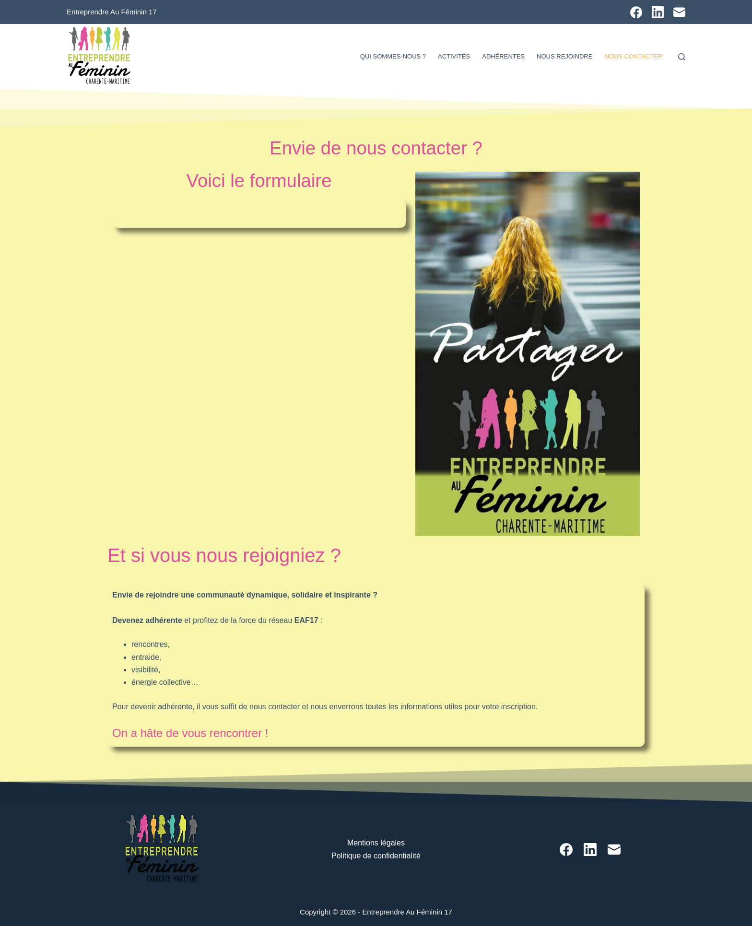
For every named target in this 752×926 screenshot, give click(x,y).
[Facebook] (636, 12)
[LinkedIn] (658, 12)
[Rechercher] (681, 56)
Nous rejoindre (564, 56)
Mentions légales (376, 843)
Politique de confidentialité (376, 856)
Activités (454, 56)
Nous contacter (633, 56)
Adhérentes (503, 56)
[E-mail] (679, 12)
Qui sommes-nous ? (393, 56)
